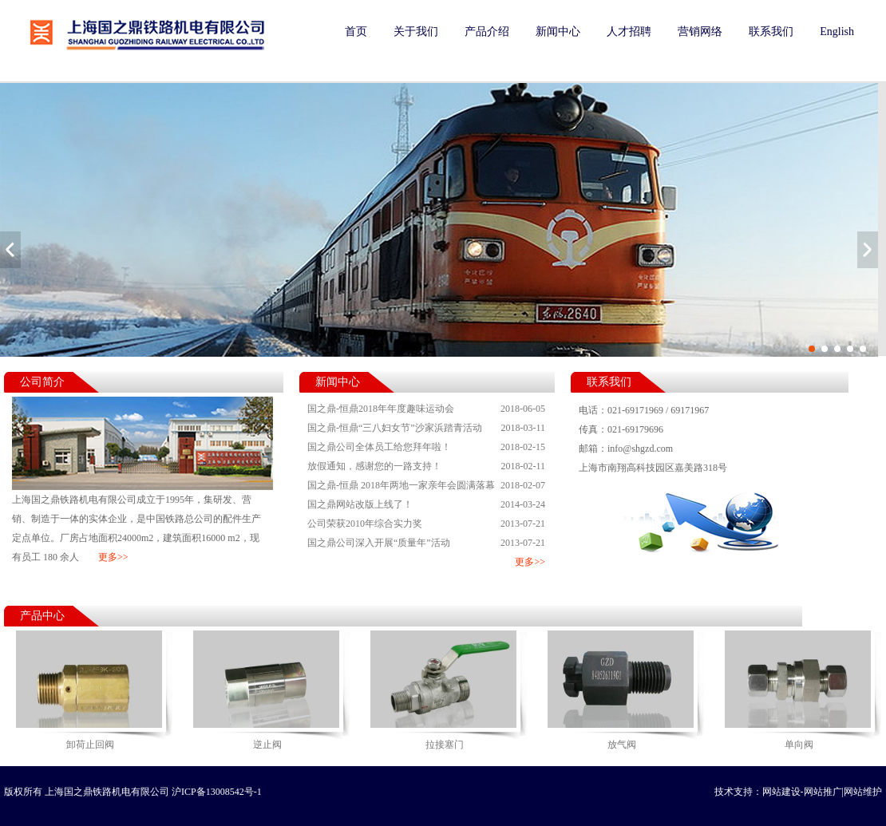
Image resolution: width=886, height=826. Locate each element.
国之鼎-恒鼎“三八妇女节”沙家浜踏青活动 (426, 427)
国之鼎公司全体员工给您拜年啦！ (426, 446)
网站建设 (781, 791)
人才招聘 (629, 32)
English (837, 32)
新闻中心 (558, 32)
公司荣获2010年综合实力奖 (426, 523)
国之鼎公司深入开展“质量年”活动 (426, 542)
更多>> (113, 557)
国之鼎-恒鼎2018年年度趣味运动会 (426, 408)
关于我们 (416, 32)
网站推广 (823, 791)
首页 (356, 32)
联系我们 (771, 32)
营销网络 (700, 32)
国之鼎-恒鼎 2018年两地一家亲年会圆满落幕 (426, 485)
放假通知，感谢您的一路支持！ (426, 466)
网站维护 (863, 791)
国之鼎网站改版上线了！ (426, 504)
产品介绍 (487, 32)
